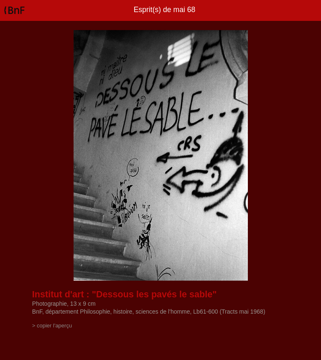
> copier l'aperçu (52, 325)
